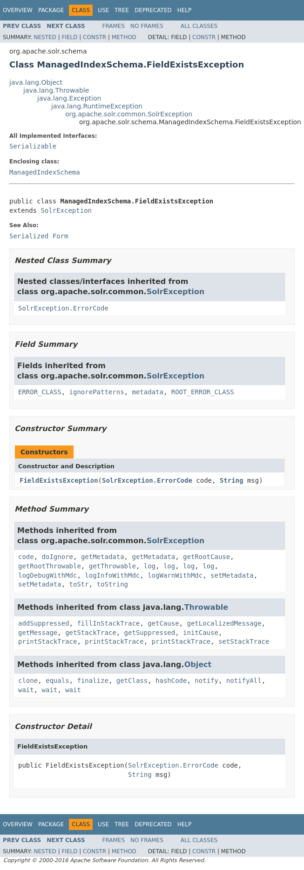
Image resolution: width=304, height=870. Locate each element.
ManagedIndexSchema (44, 172)
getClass (132, 680)
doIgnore (57, 556)
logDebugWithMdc (47, 575)
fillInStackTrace (108, 623)
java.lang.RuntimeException (96, 106)
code (26, 556)
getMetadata (102, 556)
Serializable (32, 146)
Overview (18, 10)
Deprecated (153, 10)
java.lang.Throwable (56, 90)
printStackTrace (47, 641)
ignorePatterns (96, 392)
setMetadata (232, 575)
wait (26, 690)
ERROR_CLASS (39, 392)
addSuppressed (43, 623)
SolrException (66, 210)
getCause (163, 623)
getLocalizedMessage (224, 623)
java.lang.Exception (69, 98)
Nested (45, 37)
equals (57, 680)
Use (103, 10)
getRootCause (206, 556)
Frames (113, 26)
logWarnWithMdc (175, 575)
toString (112, 584)
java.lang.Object (35, 82)
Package (51, 10)
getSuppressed (150, 632)
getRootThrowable (49, 566)
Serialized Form (38, 236)
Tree (122, 10)
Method (124, 37)
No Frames (146, 26)
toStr (79, 584)
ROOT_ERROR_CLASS (202, 392)
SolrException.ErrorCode (63, 308)
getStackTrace (90, 632)
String (231, 480)
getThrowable (112, 566)
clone (28, 680)
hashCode (171, 680)
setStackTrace (244, 641)
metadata (147, 392)
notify (206, 680)
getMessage (37, 632)
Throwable (206, 607)
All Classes (199, 26)
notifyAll (244, 680)
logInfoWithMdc (112, 575)
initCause (200, 632)
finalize (92, 680)
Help (184, 10)
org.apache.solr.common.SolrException (128, 114)
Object (198, 664)
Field (69, 37)
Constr (94, 37)
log (149, 566)
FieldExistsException (59, 480)
